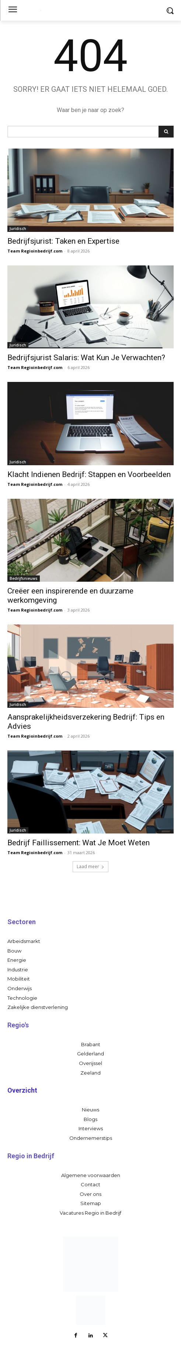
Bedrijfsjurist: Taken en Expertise (63, 241)
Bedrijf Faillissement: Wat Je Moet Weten (78, 842)
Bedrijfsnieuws (24, 578)
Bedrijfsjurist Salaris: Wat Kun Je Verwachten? (86, 357)
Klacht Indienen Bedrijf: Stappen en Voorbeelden (89, 474)
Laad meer (90, 866)
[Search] (166, 132)
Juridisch (18, 228)
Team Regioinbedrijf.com (34, 251)
